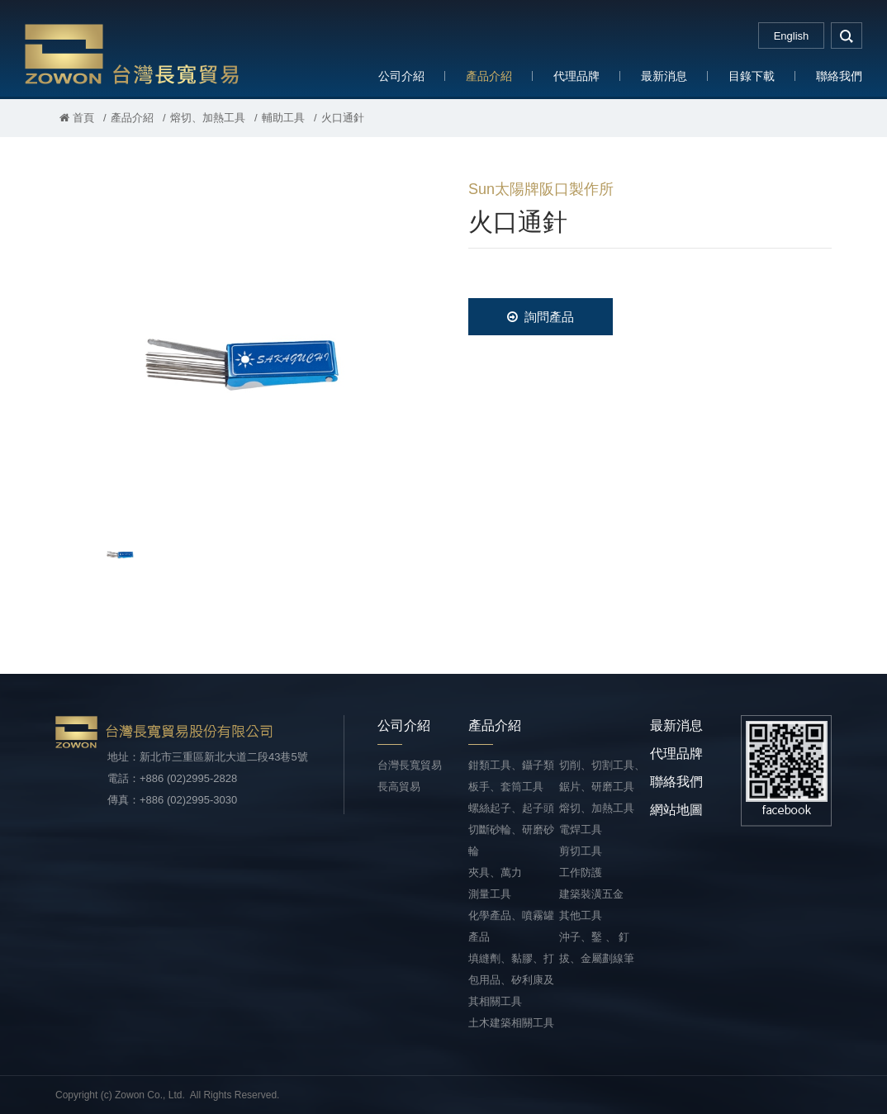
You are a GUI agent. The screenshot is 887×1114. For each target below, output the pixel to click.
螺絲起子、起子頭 (511, 808)
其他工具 (580, 915)
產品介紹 (489, 76)
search (846, 35)
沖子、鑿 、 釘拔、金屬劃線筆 (596, 948)
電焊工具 (580, 829)
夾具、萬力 (495, 872)
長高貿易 (398, 786)
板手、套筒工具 (505, 786)
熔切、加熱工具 (207, 117)
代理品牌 (576, 76)
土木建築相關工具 (511, 1023)
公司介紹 (401, 76)
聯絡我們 (839, 76)
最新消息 (664, 76)
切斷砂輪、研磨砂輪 (511, 840)
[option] (237, 343)
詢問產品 (540, 317)
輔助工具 (283, 117)
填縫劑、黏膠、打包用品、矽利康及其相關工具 (511, 979)
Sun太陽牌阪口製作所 (541, 189)
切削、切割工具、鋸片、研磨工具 (602, 776)
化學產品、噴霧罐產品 (511, 926)
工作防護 (580, 872)
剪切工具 (580, 851)
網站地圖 (676, 810)
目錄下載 (751, 76)
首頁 (76, 117)
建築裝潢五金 (591, 894)
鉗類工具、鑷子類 (511, 765)
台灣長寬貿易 (132, 53)
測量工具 (489, 894)
